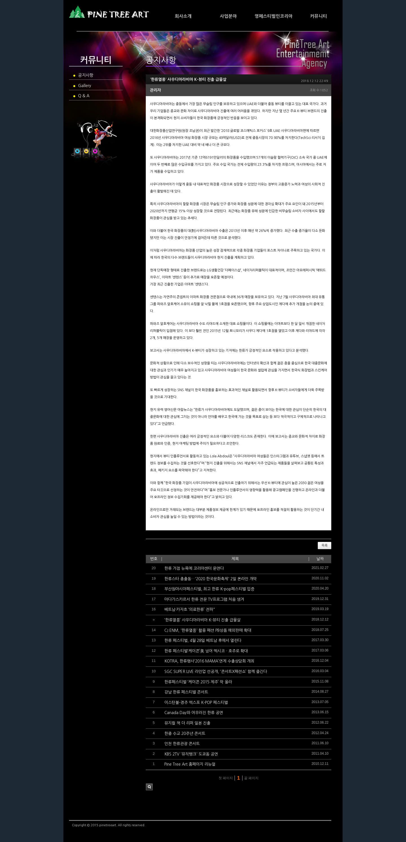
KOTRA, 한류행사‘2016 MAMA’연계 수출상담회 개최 (209, 661)
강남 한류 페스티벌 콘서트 (186, 692)
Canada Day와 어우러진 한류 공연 (193, 713)
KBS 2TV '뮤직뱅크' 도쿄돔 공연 (191, 754)
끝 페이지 (252, 778)
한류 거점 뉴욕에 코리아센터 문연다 (194, 568)
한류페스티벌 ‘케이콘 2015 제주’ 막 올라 (198, 682)
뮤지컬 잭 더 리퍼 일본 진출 (187, 723)
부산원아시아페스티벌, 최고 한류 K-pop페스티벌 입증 (209, 589)
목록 (324, 545)
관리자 (155, 90)
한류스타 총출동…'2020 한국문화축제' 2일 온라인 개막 (210, 579)
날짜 (320, 559)
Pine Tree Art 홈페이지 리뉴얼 (189, 764)
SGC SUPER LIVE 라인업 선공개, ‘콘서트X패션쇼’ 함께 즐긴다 (215, 671)
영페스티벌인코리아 (274, 16)
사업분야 (228, 16)
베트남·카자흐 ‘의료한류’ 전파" (189, 609)
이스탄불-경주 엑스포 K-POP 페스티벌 (196, 702)
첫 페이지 (225, 778)
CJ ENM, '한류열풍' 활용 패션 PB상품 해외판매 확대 (207, 630)
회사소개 (183, 16)
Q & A (81, 96)
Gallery (82, 86)
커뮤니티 (318, 16)
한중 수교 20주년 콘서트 (184, 733)
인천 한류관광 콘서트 (182, 744)
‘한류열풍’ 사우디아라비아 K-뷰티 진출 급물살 (188, 79)
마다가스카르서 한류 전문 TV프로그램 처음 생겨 (204, 599)
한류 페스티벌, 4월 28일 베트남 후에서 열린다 (202, 640)
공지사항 (83, 75)
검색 (149, 786)
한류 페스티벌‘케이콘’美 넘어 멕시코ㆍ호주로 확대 (206, 651)
